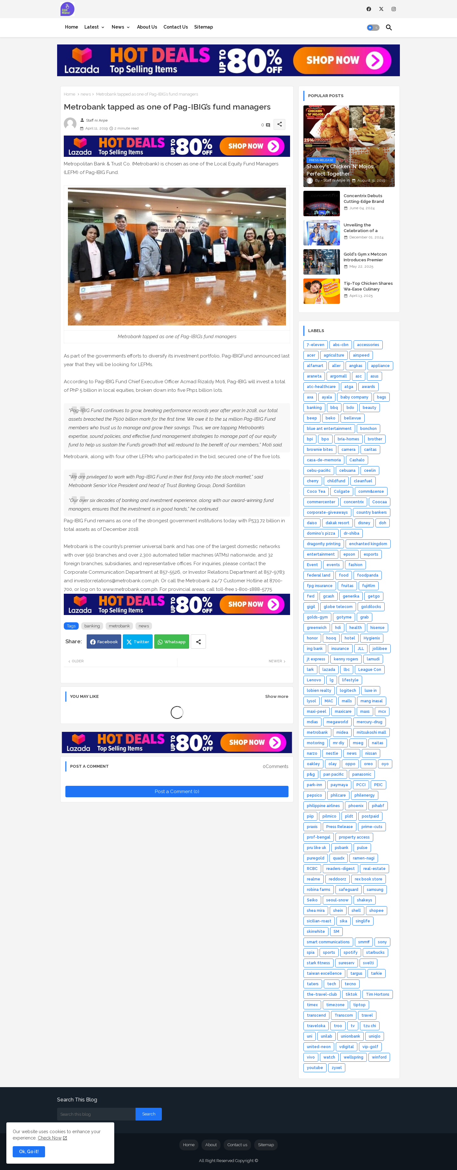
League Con (369, 669)
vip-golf (370, 1047)
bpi (310, 439)
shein (338, 910)
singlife (363, 921)
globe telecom (338, 607)
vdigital (346, 1047)
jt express (316, 659)
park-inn (314, 785)
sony (382, 942)
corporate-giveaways (327, 512)
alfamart (315, 366)
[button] (373, 27)
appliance (380, 366)
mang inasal (372, 701)
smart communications (328, 942)
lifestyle (350, 680)
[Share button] (198, 641)
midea (342, 732)
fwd (311, 596)
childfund (336, 481)
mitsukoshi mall (371, 732)
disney (364, 523)
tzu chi (369, 1026)
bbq (334, 407)
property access (354, 837)
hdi (338, 627)
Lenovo (314, 680)
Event (312, 565)
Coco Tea (316, 491)
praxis (312, 827)
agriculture (334, 355)
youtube (315, 1068)
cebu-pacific (319, 470)
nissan (371, 753)
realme (313, 879)
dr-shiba (351, 533)
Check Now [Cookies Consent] (50, 1137)
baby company (354, 397)
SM (336, 931)
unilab (326, 1036)
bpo (325, 439)
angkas (355, 366)
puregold (315, 858)
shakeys (364, 900)
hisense (377, 627)
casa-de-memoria (324, 460)
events (333, 565)
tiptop (359, 1005)
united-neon (319, 1047)
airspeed (361, 355)
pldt (349, 816)
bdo (350, 407)
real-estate (374, 868)
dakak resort (337, 523)
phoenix (355, 806)
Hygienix (372, 638)
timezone (335, 1005)
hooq (331, 638)
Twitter (141, 641)
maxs (365, 711)
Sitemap (203, 27)
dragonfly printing (324, 544)
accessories (368, 345)
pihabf (378, 806)
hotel (350, 638)
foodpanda (367, 575)
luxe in (371, 690)
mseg (358, 743)
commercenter (321, 502)
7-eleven (315, 345)
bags (381, 397)
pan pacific (333, 774)
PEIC (378, 785)
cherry (313, 481)
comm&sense (371, 491)
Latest (91, 27)
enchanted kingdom (368, 544)
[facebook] (369, 9)
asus (374, 376)
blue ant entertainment (329, 428)
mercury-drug (369, 722)
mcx (382, 711)
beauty (369, 407)
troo (338, 1026)
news (86, 94)
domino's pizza (321, 533)
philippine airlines (323, 806)
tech (331, 984)
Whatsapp (175, 641)
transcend (316, 1015)
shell (356, 910)
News (118, 27)
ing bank (315, 648)
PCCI (361, 785)
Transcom (343, 1015)
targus (356, 973)
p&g (311, 774)
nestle (332, 753)
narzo (312, 753)
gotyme (344, 617)
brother (375, 439)
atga (348, 386)
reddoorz (337, 879)
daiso (312, 523)
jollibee (380, 648)
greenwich (317, 627)
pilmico (329, 816)
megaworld (337, 722)
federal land (318, 575)
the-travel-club (322, 994)
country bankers (371, 512)
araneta (314, 376)
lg (332, 680)
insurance (340, 648)
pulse (362, 848)
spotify (351, 952)
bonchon (368, 428)
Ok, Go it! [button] (29, 1151)
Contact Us (175, 27)
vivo (311, 1057)
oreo (368, 764)
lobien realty (319, 690)
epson (349, 554)
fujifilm (368, 586)
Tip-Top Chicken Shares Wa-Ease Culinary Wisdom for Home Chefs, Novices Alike (369, 292)
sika (343, 921)
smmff (363, 942)
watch (329, 1057)
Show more (276, 696)
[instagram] (394, 9)
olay (332, 764)
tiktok (351, 994)
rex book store (368, 879)
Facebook (107, 641)
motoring (315, 743)
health (355, 627)
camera (348, 449)
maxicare (343, 711)
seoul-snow (337, 900)
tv (353, 1026)
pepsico (314, 795)
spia (311, 952)
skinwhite (316, 931)
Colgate (342, 491)
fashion (355, 565)
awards (368, 386)
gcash (328, 596)
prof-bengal (318, 837)
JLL (361, 648)
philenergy (364, 795)
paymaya (339, 785)
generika (351, 596)
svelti (368, 963)
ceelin (370, 470)
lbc (347, 669)
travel (367, 1015)
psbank (341, 848)
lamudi (373, 659)
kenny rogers (346, 659)
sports (329, 952)
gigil (311, 607)
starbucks (375, 952)
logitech (348, 690)
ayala (327, 397)
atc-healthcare (321, 386)
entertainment (321, 554)
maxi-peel (316, 711)
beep (312, 418)
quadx (338, 858)
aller (336, 366)
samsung (375, 889)
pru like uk (316, 848)
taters (313, 984)
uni (309, 1036)
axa (310, 397)
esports (371, 554)
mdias (312, 722)
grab (364, 617)
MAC (329, 701)
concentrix (354, 502)
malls (347, 701)
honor (312, 638)
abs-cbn (340, 345)
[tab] (71, 27)
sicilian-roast (319, 921)
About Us (147, 27)
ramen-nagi (363, 858)
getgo (374, 596)
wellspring (353, 1057)
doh (382, 523)
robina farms (318, 889)
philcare (338, 795)
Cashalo (357, 460)
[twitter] (381, 9)
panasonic (361, 774)
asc (358, 376)
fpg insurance (320, 586)
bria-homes (348, 439)
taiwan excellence (324, 973)
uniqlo (375, 1036)
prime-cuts (371, 827)
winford (379, 1057)
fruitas (347, 586)
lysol (311, 701)
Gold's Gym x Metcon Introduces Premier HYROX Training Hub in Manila (366, 263)
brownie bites (320, 449)
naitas (377, 743)
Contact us (237, 1144)
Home (71, 27)
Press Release (339, 827)
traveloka (316, 1026)
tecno (350, 984)
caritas (370, 449)
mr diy (338, 743)
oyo (385, 764)
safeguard (348, 889)
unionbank (350, 1036)
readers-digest (340, 868)
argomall (338, 376)
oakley (313, 764)
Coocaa (379, 502)
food (343, 575)
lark (310, 669)
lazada (328, 669)
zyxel (337, 1068)
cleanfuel (363, 481)
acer (311, 355)
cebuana (347, 470)
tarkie (376, 973)
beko (330, 418)
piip (310, 816)
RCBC (312, 868)
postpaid (370, 816)
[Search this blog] (96, 1114)
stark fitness (318, 963)
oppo (350, 764)
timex (312, 1005)
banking (92, 626)
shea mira (316, 910)
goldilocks (371, 607)
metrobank (119, 626)
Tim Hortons (377, 994)
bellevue (352, 418)
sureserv (346, 963)
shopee (376, 910)
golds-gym (317, 617)
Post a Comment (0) (177, 791)
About (211, 1144)
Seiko (312, 900)
